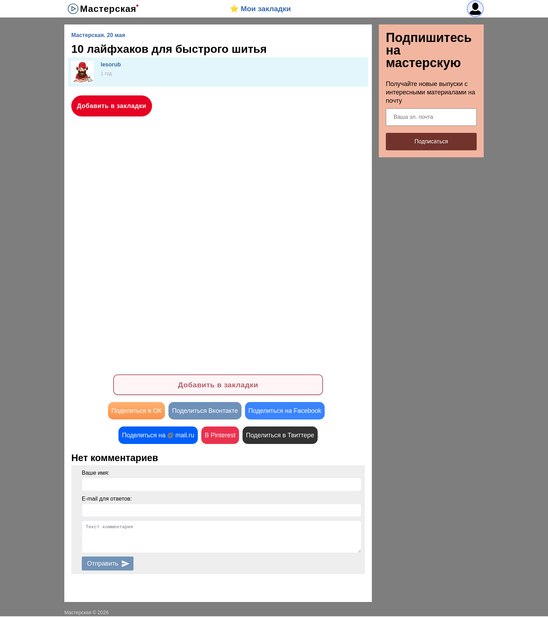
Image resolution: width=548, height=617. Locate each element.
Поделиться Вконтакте (205, 411)
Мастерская (108, 8)
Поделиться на (158, 435)
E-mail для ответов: (107, 499)
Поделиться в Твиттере (280, 435)
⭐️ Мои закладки (260, 9)
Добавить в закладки (111, 105)
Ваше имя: (95, 473)
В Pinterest (220, 435)
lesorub (111, 64)
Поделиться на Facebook (284, 411)
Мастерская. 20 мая (98, 35)
